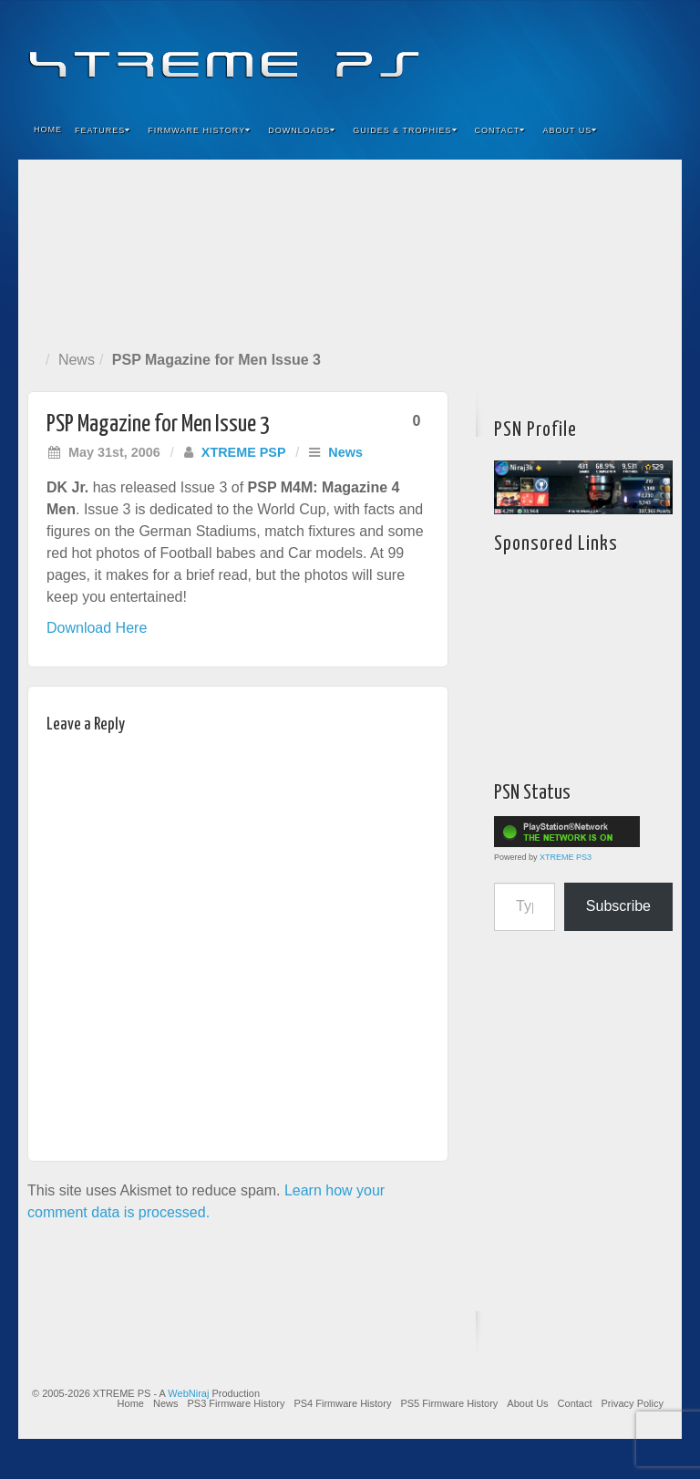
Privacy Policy (633, 1403)
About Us (569, 130)
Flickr (582, 53)
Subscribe (618, 906)
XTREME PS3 (566, 857)
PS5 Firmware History (449, 1403)
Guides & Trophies (405, 130)
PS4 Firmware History (342, 1403)
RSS (655, 53)
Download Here (96, 628)
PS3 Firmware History (235, 1403)
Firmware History (199, 130)
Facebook (532, 53)
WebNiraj (188, 1393)
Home (48, 129)
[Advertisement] (350, 251)
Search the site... (656, 130)
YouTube (631, 53)
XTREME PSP (243, 452)
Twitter (606, 53)
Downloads (301, 130)
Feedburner (557, 53)
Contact (500, 130)
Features (102, 130)
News (76, 359)
